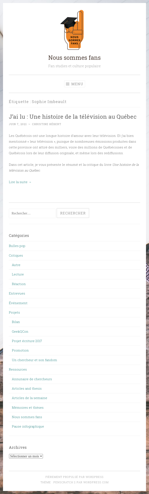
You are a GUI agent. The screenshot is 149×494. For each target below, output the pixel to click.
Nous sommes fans (74, 57)
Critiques (16, 255)
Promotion (20, 350)
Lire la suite (20, 182)
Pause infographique (28, 426)
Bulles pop (17, 246)
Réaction (19, 284)
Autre (16, 265)
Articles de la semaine (29, 398)
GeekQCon (20, 331)
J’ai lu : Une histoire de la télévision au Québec (73, 116)
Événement (18, 303)
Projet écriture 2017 (27, 341)
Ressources (18, 369)
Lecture (18, 274)
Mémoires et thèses (28, 407)
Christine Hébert (46, 124)
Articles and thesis (27, 388)
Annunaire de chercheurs (32, 379)
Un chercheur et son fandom (34, 360)
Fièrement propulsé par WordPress (74, 477)
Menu (74, 84)
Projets (14, 312)
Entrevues (17, 293)
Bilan (16, 322)
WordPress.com (96, 482)
